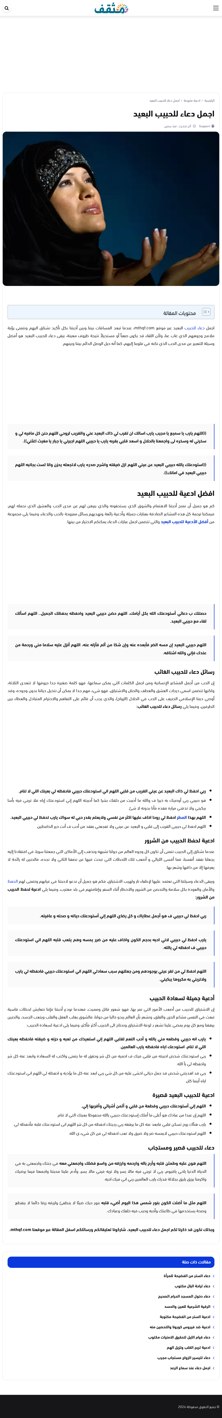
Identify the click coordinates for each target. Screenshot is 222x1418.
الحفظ (13, 881)
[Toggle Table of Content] (203, 312)
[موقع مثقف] (112, 6)
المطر (182, 817)
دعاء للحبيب (194, 327)
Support (204, 126)
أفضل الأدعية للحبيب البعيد (185, 521)
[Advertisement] (111, 52)
